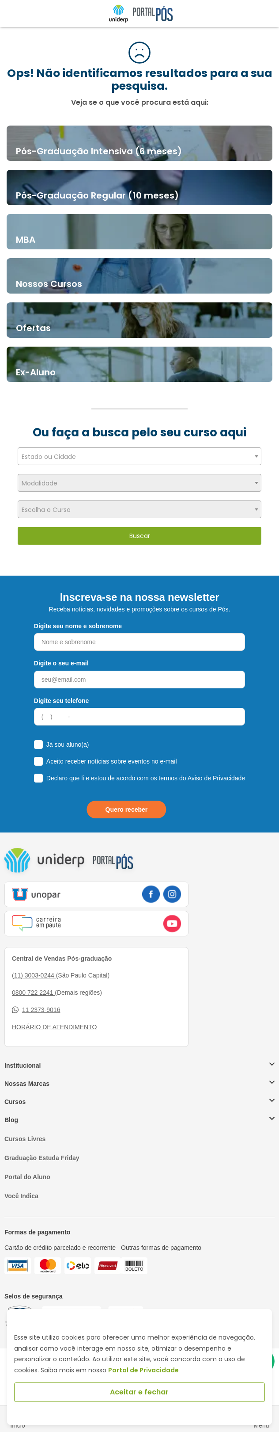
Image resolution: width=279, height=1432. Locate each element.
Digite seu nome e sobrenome (78, 626)
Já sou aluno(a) (67, 744)
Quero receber (127, 809)
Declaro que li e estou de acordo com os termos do (145, 778)
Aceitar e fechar (139, 1392)
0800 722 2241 (33, 992)
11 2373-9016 (36, 1010)
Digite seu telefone (61, 700)
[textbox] (139, 457)
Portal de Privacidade (143, 1370)
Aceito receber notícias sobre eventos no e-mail (111, 761)
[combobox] (139, 456)
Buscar (139, 535)
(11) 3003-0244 (34, 975)
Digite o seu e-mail (61, 663)
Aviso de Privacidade (216, 778)
